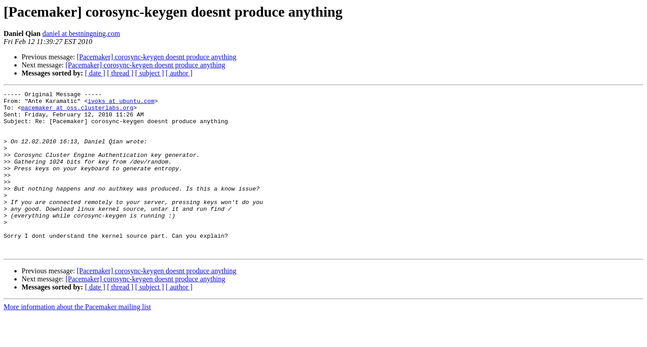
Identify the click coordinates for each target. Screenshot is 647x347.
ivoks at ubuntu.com (121, 103)
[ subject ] (149, 73)
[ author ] (179, 73)
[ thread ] (120, 73)
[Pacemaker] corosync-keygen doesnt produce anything (156, 57)
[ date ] (95, 73)
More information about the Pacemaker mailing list (77, 339)
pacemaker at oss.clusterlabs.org (77, 111)
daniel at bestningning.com (81, 33)
